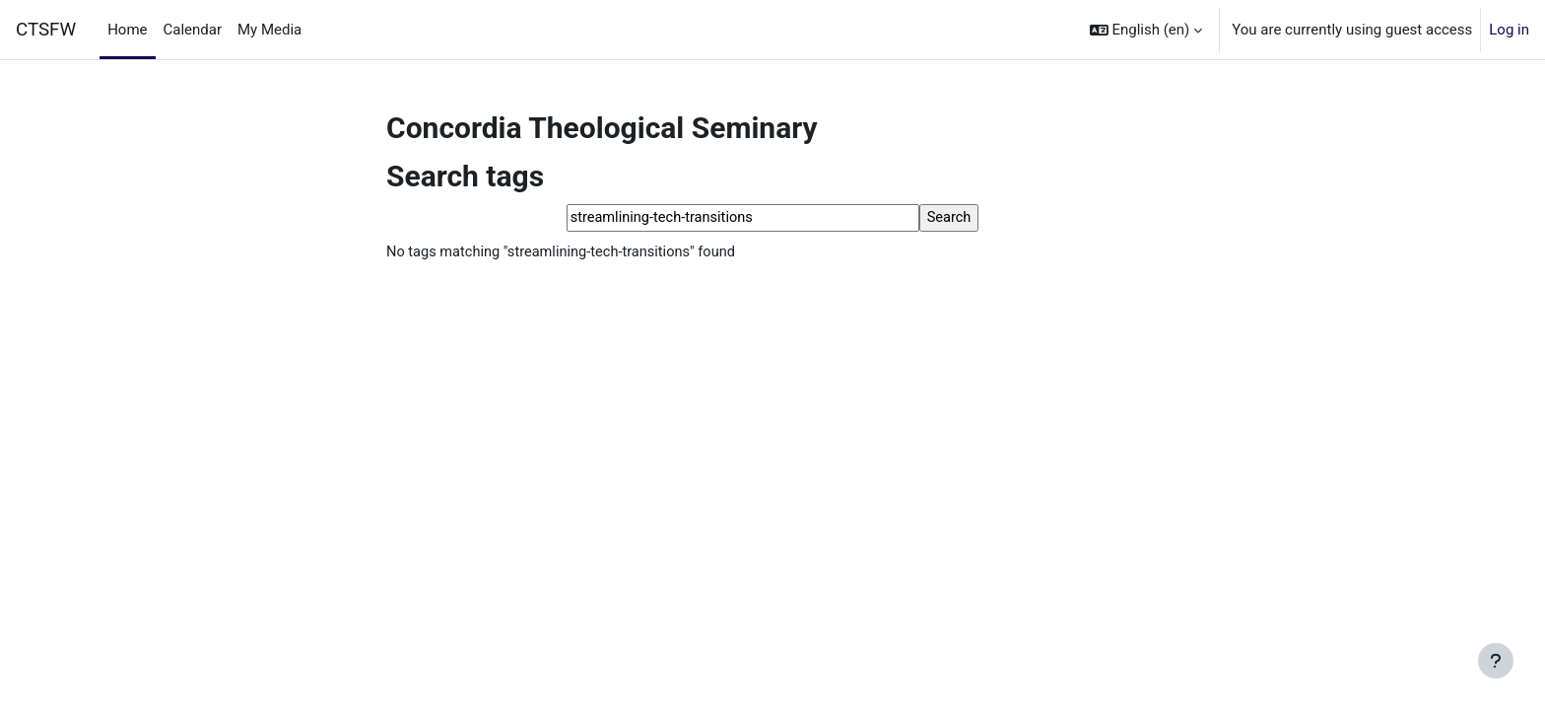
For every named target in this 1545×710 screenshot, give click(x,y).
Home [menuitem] (127, 29)
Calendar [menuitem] (193, 29)
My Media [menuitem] (269, 29)
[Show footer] (1495, 660)
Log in (1509, 29)
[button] (1146, 29)
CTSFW (46, 29)
